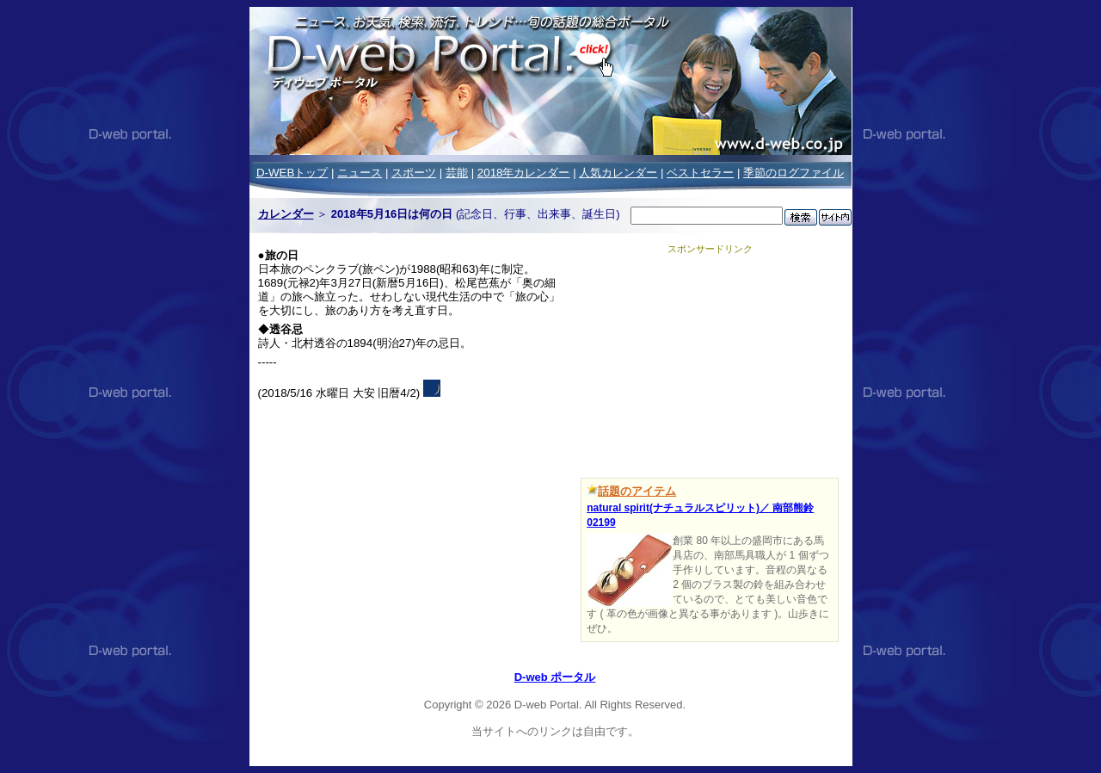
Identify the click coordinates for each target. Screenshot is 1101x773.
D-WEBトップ (292, 172)
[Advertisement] (710, 363)
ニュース (359, 172)
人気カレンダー (618, 172)
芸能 (457, 172)
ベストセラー (700, 172)
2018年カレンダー (523, 172)
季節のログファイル (793, 172)
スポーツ (413, 172)
